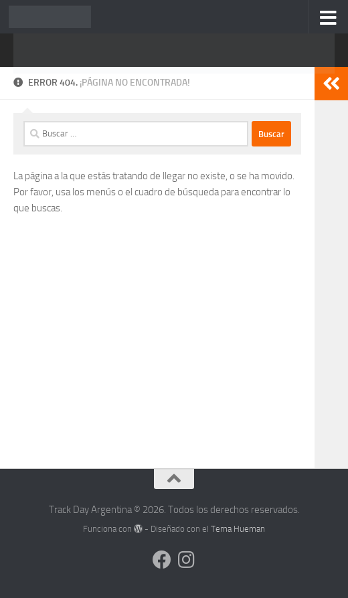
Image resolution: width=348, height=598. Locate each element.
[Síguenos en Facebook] (162, 560)
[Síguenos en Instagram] (186, 560)
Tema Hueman (238, 529)
